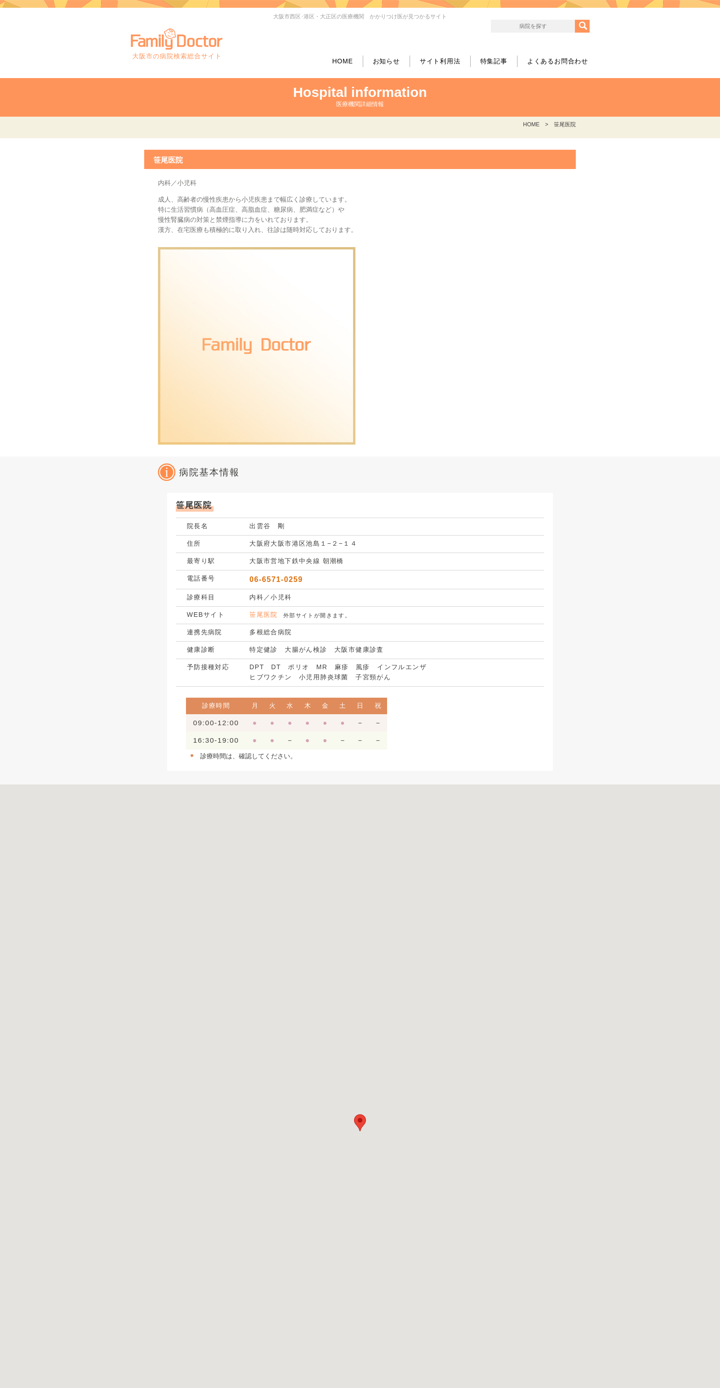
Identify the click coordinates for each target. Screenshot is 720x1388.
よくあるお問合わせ (557, 61)
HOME (342, 61)
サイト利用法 (440, 61)
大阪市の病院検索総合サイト (176, 44)
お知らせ (386, 61)
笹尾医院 (263, 614)
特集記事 (493, 61)
